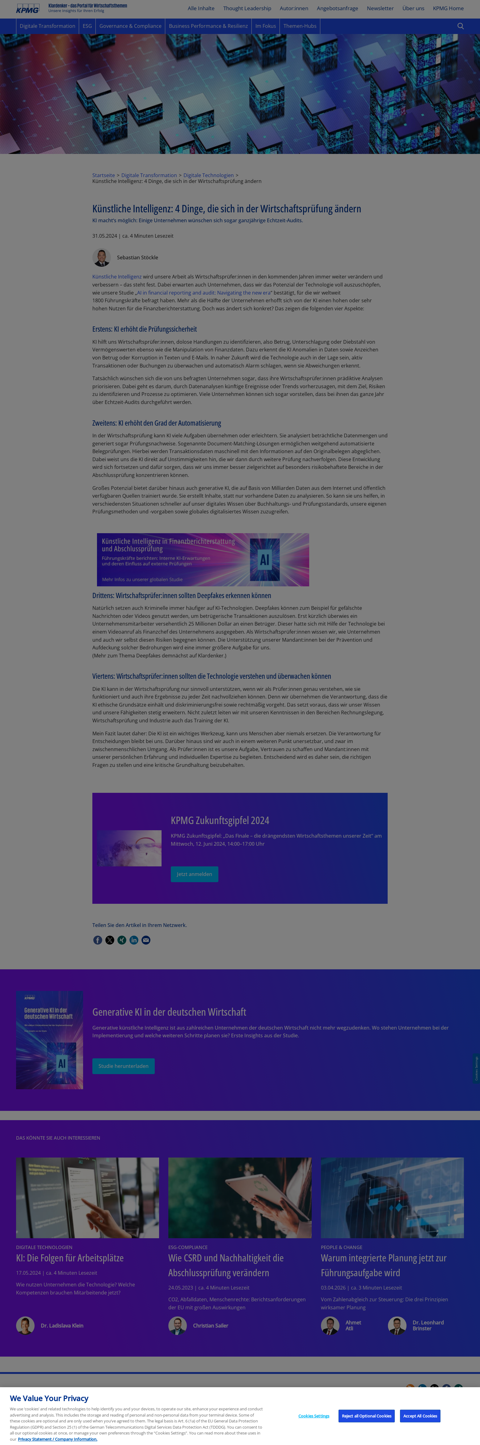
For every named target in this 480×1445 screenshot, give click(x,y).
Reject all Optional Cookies (367, 1424)
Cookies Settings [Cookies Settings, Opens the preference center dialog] (313, 1424)
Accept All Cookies (420, 1424)
